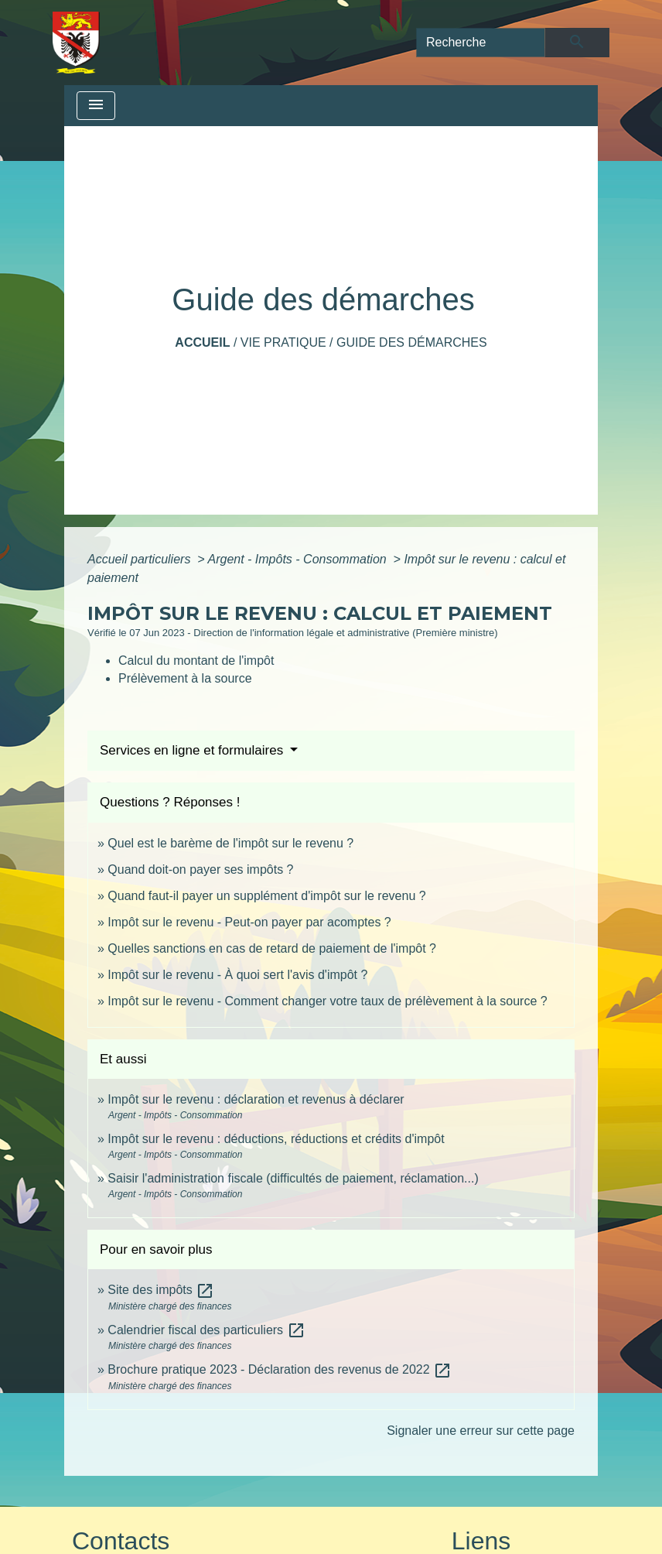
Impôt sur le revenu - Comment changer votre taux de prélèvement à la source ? (327, 1001)
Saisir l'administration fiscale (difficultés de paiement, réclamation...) (292, 1178)
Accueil (202, 342)
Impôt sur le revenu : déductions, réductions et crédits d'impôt (275, 1138)
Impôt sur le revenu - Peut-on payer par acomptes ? (249, 922)
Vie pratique (283, 342)
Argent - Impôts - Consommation (298, 559)
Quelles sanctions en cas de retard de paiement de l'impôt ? (271, 948)
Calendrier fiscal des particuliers (206, 1330)
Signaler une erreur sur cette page (481, 1430)
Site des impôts (160, 1289)
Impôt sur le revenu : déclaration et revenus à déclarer (255, 1099)
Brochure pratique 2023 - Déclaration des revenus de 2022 (279, 1369)
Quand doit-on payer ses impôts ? (200, 869)
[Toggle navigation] (96, 105)
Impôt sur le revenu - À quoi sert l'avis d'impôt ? (237, 974)
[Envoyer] (577, 42)
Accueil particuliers (140, 559)
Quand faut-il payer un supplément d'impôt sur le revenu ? (266, 895)
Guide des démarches (411, 342)
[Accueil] (76, 42)
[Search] (480, 42)
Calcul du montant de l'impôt (196, 660)
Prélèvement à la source (185, 678)
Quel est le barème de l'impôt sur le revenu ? (230, 843)
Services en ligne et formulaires (193, 750)
